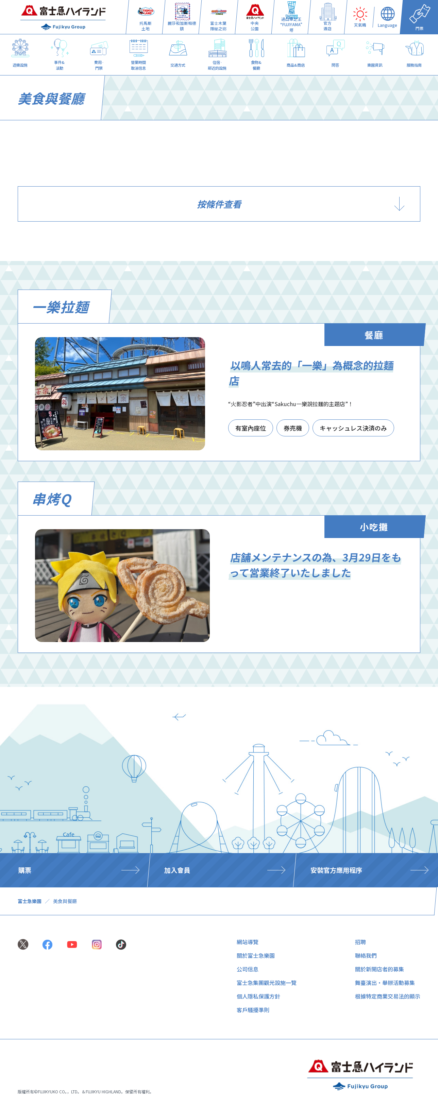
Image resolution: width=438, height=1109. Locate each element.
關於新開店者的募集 (379, 969)
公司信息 (247, 969)
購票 (24, 870)
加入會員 (177, 870)
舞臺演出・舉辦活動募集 (385, 982)
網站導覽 (247, 942)
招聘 (360, 942)
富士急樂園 (29, 901)
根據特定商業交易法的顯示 (387, 996)
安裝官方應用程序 (336, 870)
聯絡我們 (366, 955)
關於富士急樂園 (256, 955)
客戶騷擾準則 (253, 1010)
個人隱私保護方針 (258, 996)
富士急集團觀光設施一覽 (267, 982)
